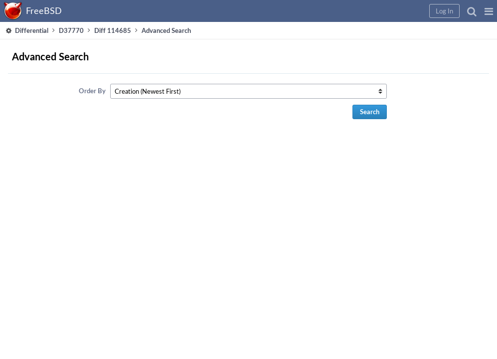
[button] (328, 11)
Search (391, 111)
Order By (178, 90)
